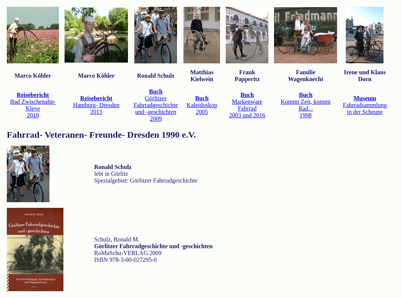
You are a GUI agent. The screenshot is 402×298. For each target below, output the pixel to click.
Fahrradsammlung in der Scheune (365, 105)
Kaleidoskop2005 (201, 105)
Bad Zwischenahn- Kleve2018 (32, 105)
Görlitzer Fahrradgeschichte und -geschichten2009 (156, 105)
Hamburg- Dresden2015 (96, 105)
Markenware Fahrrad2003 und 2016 (247, 105)
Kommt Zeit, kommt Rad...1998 (306, 105)
